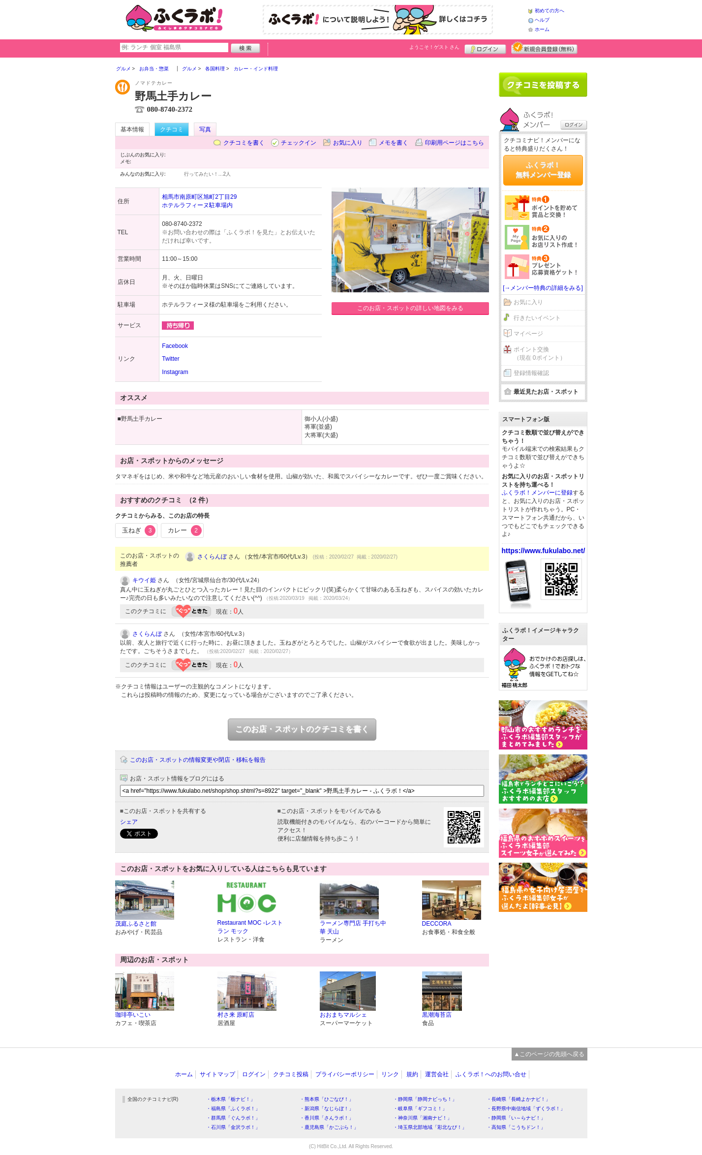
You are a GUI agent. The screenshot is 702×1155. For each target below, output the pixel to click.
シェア (129, 821)
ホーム (542, 29)
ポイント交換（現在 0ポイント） (540, 353)
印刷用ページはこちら (454, 142)
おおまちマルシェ (343, 1014)
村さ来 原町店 (235, 1014)
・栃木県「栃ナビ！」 (230, 1099)
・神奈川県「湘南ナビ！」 (422, 1118)
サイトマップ (217, 1074)
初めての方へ (549, 10)
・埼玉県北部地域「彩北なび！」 (430, 1127)
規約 (412, 1074)
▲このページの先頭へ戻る (549, 1054)
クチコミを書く (244, 142)
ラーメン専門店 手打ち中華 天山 (353, 927)
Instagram (175, 372)
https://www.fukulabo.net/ (543, 551)
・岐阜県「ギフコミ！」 (420, 1108)
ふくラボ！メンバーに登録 (537, 492)
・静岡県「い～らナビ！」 (516, 1118)
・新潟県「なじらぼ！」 (327, 1108)
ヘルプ (542, 20)
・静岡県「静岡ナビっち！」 (425, 1099)
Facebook (175, 346)
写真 (205, 129)
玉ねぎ (139, 530)
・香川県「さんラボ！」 (327, 1118)
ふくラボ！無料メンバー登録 (543, 170)
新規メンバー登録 (544, 47)
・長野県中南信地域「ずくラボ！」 (526, 1108)
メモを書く (393, 142)
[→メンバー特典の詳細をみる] (543, 287)
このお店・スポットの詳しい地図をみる (410, 308)
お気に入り (348, 142)
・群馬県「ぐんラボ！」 (233, 1118)
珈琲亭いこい (133, 1014)
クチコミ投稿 (290, 1074)
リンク (390, 1074)
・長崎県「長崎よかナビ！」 (518, 1099)
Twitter (170, 358)
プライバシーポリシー (344, 1074)
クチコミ (171, 129)
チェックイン (298, 142)
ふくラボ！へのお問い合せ (491, 1074)
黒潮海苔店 (437, 1014)
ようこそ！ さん (434, 47)
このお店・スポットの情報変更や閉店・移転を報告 (198, 759)
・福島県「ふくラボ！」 (233, 1108)
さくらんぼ (212, 556)
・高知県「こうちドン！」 (516, 1127)
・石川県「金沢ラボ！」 (233, 1127)
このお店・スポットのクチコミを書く (302, 729)
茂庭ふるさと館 (135, 923)
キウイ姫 (144, 580)
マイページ (528, 333)
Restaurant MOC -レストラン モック (250, 927)
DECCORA (437, 923)
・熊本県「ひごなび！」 (327, 1099)
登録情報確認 (531, 373)
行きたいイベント (537, 317)
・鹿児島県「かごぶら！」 (329, 1127)
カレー (185, 530)
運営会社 (437, 1074)
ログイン (485, 47)
